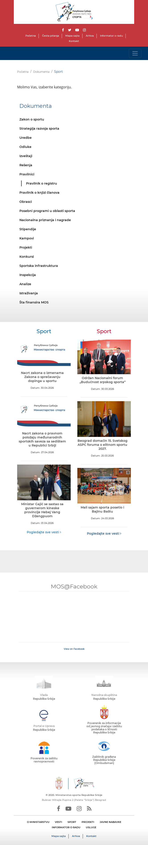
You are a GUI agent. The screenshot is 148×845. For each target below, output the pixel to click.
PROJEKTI (88, 822)
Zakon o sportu (31, 119)
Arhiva (90, 35)
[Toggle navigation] (135, 53)
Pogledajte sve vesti (44, 532)
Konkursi (26, 257)
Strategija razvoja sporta (39, 129)
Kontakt (74, 41)
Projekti (25, 247)
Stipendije (27, 229)
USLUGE (91, 827)
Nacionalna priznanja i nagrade (45, 220)
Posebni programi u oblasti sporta (47, 211)
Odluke (25, 147)
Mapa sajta (72, 35)
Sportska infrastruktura (38, 266)
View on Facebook (74, 649)
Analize (25, 284)
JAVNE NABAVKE (110, 822)
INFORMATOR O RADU (66, 827)
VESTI (58, 822)
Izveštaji (25, 156)
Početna (30, 35)
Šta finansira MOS (34, 302)
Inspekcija (27, 275)
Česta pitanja (50, 35)
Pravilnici (26, 174)
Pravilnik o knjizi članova (39, 193)
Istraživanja (28, 293)
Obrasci (25, 202)
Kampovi (26, 238)
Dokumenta (41, 71)
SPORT (72, 822)
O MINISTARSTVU (38, 822)
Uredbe (25, 138)
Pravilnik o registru (41, 183)
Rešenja (25, 165)
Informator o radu (111, 35)
